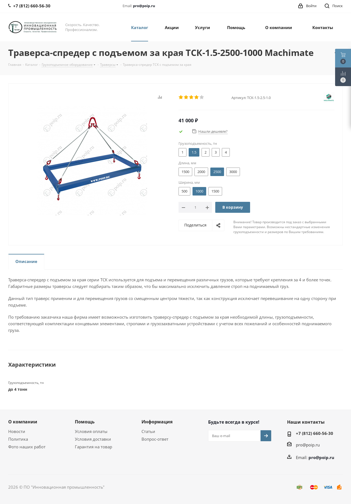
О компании (22, 422)
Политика (18, 439)
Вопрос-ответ (154, 439)
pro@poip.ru (144, 5)
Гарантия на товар (93, 446)
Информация (156, 422)
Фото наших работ (27, 446)
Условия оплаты (91, 431)
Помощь (85, 422)
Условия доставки (93, 439)
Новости (16, 431)
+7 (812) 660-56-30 (314, 433)
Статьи (148, 431)
